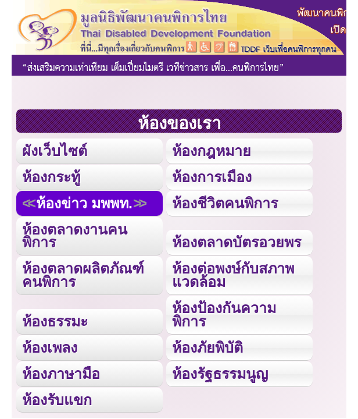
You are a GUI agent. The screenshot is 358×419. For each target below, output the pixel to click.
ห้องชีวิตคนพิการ (225, 203)
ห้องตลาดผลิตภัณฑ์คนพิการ (83, 275)
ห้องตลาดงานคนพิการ (74, 236)
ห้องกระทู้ (51, 177)
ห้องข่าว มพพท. (84, 203)
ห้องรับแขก (57, 400)
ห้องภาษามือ (61, 373)
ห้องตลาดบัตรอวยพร (236, 242)
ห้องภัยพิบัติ (207, 347)
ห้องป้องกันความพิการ (224, 314)
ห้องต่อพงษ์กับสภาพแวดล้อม (233, 275)
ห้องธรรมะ (55, 321)
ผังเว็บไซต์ (54, 151)
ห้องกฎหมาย (211, 151)
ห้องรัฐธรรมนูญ (220, 373)
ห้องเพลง (49, 347)
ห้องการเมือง (212, 177)
